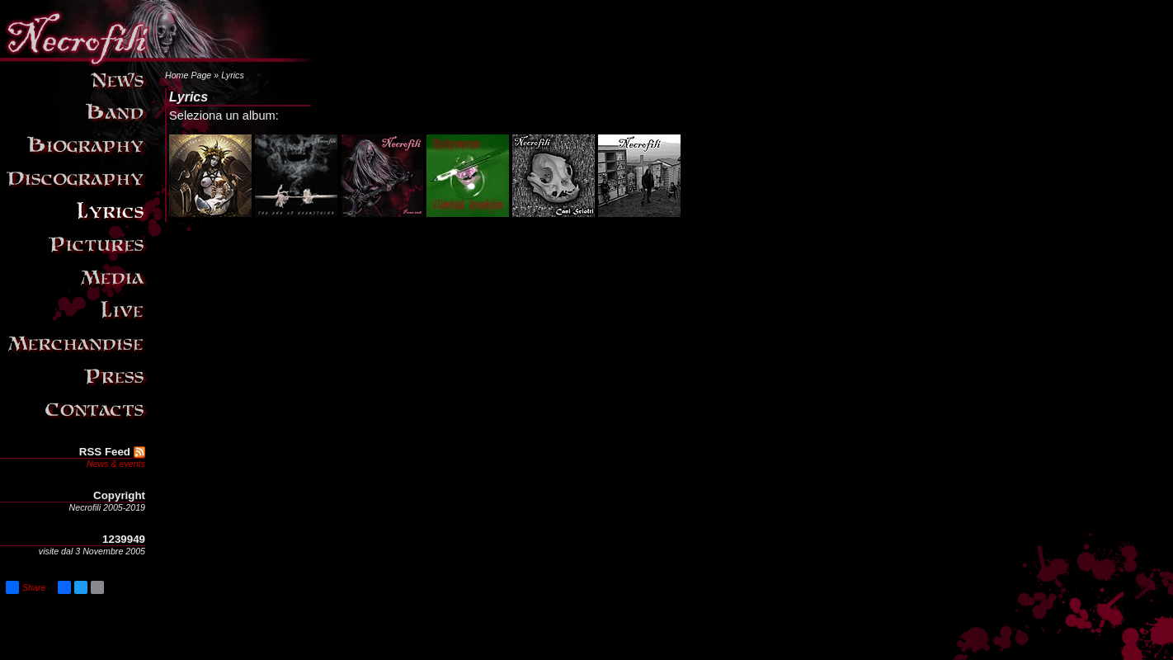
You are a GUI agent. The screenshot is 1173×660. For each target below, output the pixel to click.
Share (25, 587)
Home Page (188, 75)
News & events (116, 464)
